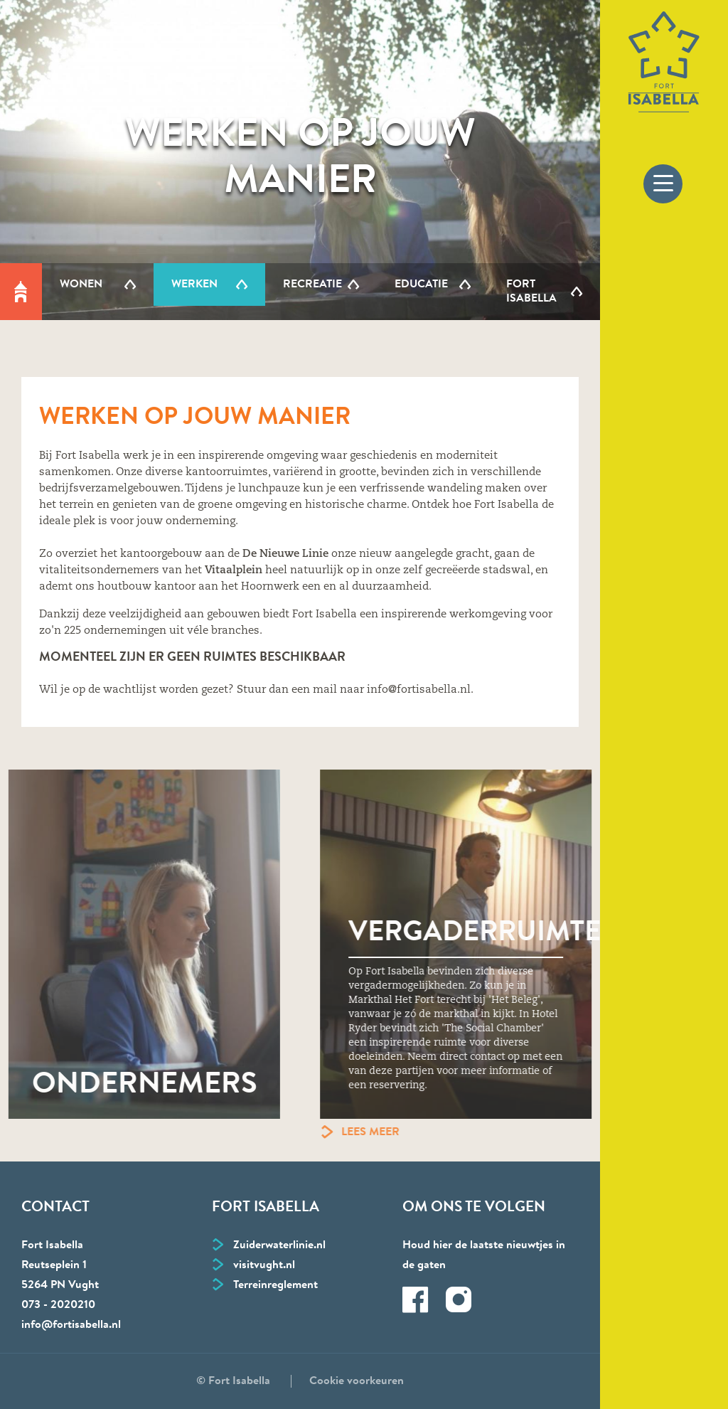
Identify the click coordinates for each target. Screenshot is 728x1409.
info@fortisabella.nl (71, 1325)
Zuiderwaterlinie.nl (279, 1245)
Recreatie (312, 284)
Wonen (81, 284)
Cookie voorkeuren (356, 1381)
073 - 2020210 (58, 1305)
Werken (194, 284)
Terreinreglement (275, 1285)
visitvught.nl (264, 1265)
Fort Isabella (531, 291)
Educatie (421, 284)
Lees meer (405, 1132)
